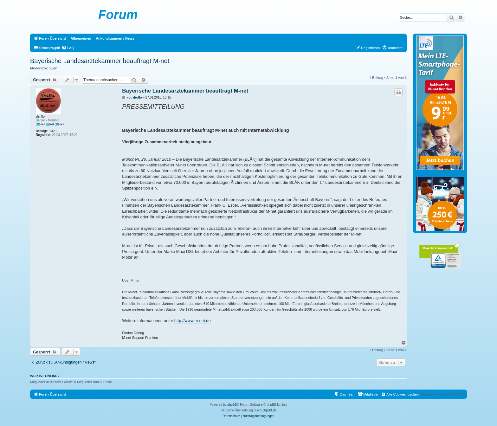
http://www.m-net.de (192, 320)
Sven (53, 68)
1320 (52, 131)
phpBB (232, 404)
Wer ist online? (45, 376)
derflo (40, 116)
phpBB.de (269, 410)
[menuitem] (67, 48)
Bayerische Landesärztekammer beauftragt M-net (99, 60)
